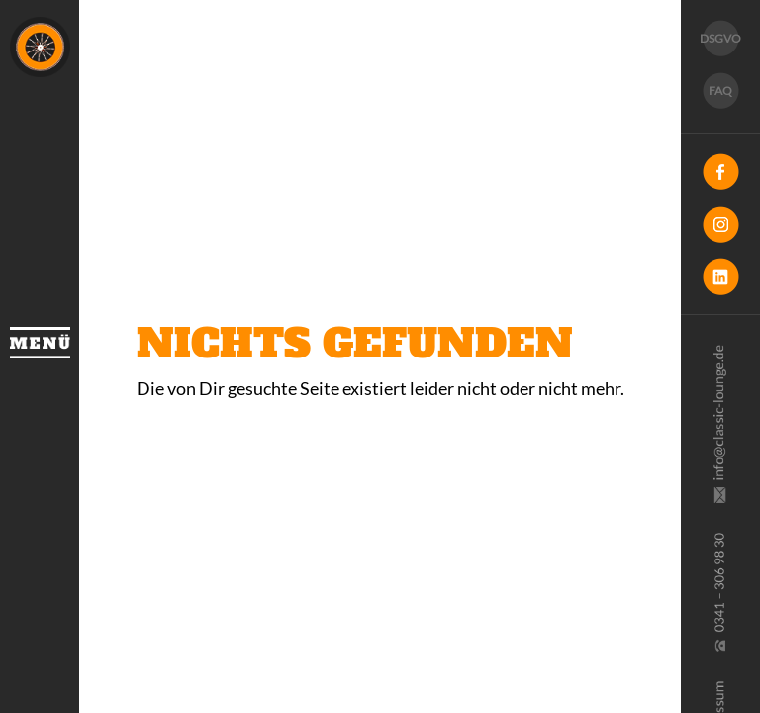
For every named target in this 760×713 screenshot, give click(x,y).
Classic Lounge (40, 47)
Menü (40, 342)
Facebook (720, 171)
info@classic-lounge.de (718, 424)
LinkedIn (720, 276)
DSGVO (720, 38)
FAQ (720, 90)
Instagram (720, 224)
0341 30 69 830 (718, 592)
